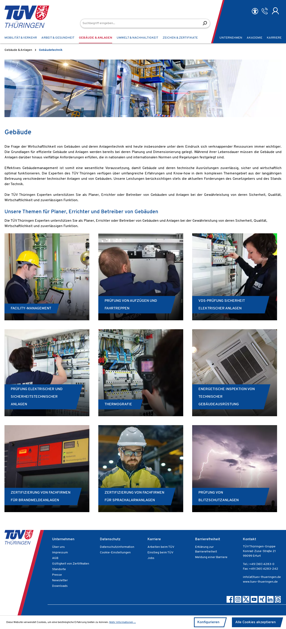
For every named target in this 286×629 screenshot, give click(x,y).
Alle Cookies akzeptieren (255, 622)
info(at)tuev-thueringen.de (262, 577)
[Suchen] (205, 23)
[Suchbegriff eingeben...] (140, 23)
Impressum (60, 552)
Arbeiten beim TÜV (160, 547)
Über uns (58, 547)
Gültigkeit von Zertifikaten (70, 563)
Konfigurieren (208, 622)
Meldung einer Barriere (211, 557)
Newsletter (60, 580)
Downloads (60, 586)
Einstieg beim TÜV (160, 552)
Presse (57, 575)
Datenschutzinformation (117, 547)
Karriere (154, 539)
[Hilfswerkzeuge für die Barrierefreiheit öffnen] (255, 11)
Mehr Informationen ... (122, 622)
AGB (55, 558)
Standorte (59, 569)
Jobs (150, 558)
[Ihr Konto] (275, 11)
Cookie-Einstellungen (115, 552)
